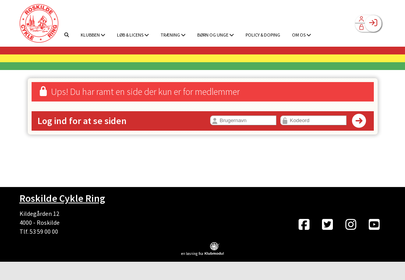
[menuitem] (38, 23)
